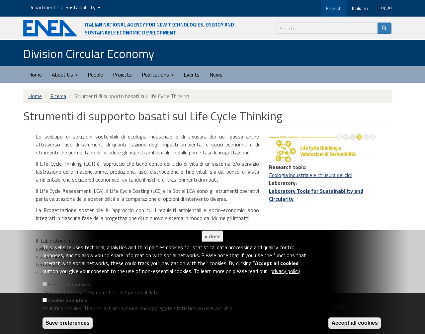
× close (212, 236)
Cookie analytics (67, 300)
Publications (158, 75)
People (95, 75)
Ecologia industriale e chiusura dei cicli (310, 175)
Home (35, 75)
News (216, 75)
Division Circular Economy (88, 53)
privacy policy (285, 271)
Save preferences (67, 323)
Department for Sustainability (64, 7)
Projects (122, 75)
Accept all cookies (354, 323)
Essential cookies (69, 284)
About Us (65, 75)
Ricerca (58, 96)
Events (192, 75)
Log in (385, 7)
